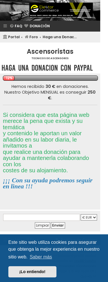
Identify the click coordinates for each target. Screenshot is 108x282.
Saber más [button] (41, 256)
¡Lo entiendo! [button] (32, 271)
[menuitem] (16, 26)
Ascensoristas (50, 51)
